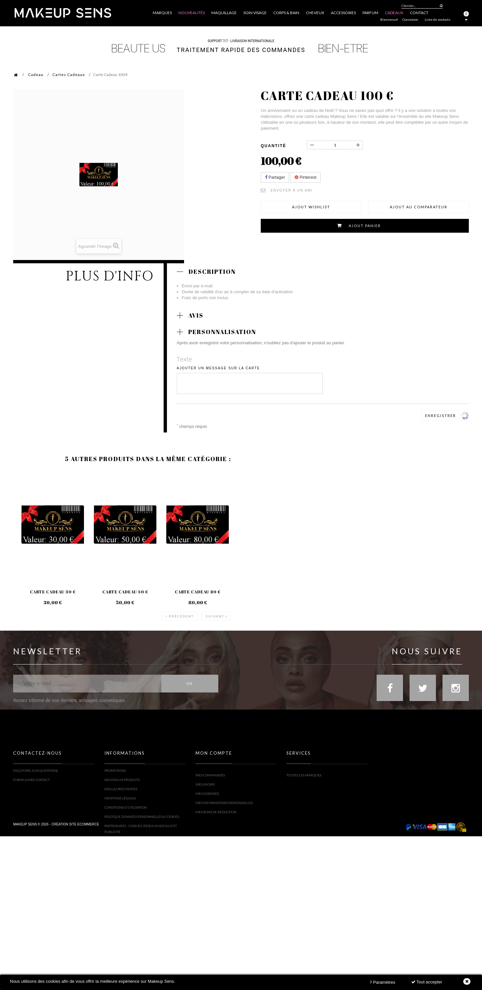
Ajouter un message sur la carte (218, 368)
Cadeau (35, 74)
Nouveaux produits (122, 779)
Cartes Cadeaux (68, 74)
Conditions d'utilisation (125, 807)
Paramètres (382, 982)
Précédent (181, 611)
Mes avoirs (205, 779)
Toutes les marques (303, 770)
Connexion (410, 19)
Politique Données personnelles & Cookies (141, 816)
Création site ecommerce (75, 853)
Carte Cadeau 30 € (52, 591)
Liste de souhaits (437, 19)
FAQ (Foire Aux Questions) (35, 770)
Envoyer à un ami (292, 190)
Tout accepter (426, 981)
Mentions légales (120, 797)
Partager (275, 177)
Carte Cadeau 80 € (197, 591)
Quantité (273, 145)
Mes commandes (210, 770)
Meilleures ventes (120, 788)
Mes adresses (207, 788)
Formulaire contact (31, 779)
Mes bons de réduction (216, 807)
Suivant (215, 611)
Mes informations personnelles (224, 797)
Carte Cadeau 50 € (124, 591)
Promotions (115, 770)
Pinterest (305, 177)
